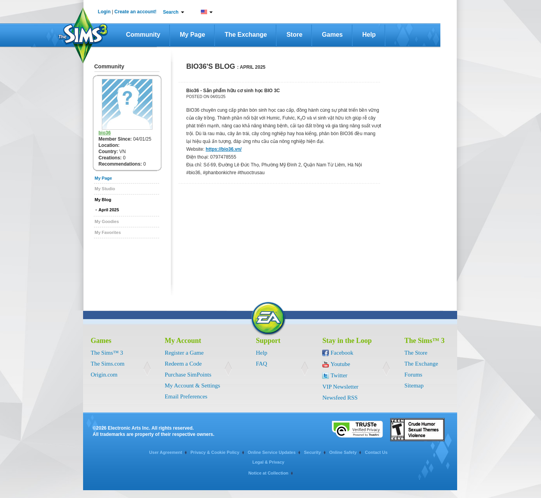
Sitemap (414, 385)
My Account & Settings (192, 385)
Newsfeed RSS (339, 397)
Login (104, 11)
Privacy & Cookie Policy (214, 452)
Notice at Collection (268, 473)
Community (143, 34)
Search (171, 12)
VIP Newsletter (340, 387)
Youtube (340, 364)
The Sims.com (108, 364)
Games (332, 34)
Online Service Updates (272, 452)
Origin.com (104, 374)
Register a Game (184, 353)
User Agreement (165, 452)
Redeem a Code (183, 364)
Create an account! (135, 11)
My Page (192, 34)
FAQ (261, 364)
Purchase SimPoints (188, 374)
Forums (413, 374)
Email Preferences (186, 396)
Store (294, 34)
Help (369, 34)
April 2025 (109, 209)
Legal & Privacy (268, 462)
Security (312, 452)
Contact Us (376, 452)
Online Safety (343, 452)
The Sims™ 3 (107, 353)
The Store (415, 353)
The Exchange (246, 34)
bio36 (105, 133)
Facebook (341, 353)
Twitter (338, 375)
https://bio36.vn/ (223, 149)
